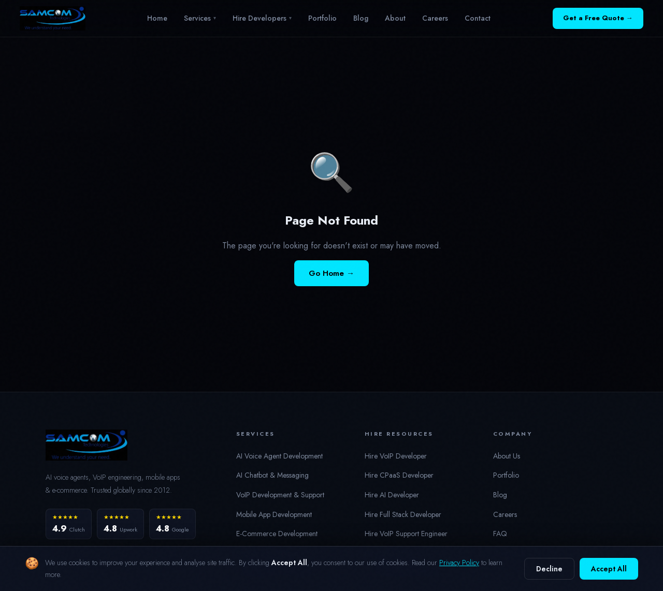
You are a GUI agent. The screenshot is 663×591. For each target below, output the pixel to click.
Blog (360, 18)
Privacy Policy (459, 562)
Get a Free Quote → (598, 18)
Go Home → (331, 273)
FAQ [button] (500, 533)
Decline (549, 569)
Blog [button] (500, 495)
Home (157, 18)
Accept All (609, 569)
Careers (435, 18)
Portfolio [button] (506, 475)
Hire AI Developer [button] (392, 495)
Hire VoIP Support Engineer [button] (406, 533)
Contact (478, 18)
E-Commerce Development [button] (277, 533)
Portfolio (322, 18)
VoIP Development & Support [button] (280, 495)
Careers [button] (505, 514)
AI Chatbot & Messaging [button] (272, 475)
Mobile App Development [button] (274, 514)
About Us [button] (506, 456)
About (395, 18)
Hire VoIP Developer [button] (396, 456)
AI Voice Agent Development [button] (279, 456)
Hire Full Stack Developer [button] (403, 514)
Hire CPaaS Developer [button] (399, 475)
